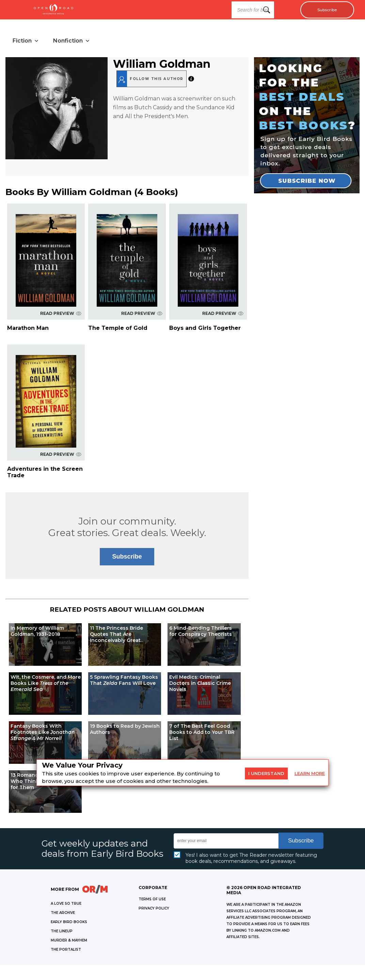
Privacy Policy (154, 909)
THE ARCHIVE (63, 914)
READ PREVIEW (60, 314)
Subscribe (324, 10)
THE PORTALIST (66, 950)
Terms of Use (152, 900)
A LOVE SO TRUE (66, 904)
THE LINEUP (62, 932)
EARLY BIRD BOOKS (69, 923)
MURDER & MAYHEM (69, 941)
